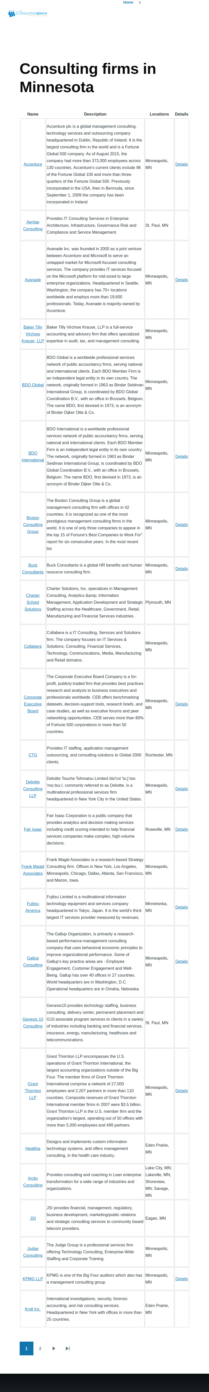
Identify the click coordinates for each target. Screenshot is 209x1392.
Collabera (33, 646)
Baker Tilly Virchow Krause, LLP (33, 334)
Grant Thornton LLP (33, 1091)
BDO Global (33, 385)
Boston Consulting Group (33, 525)
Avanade (33, 280)
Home (128, 2)
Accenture (33, 164)
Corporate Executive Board (33, 704)
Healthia (32, 1148)
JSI (33, 1218)
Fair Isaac (33, 829)
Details (182, 164)
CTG (33, 755)
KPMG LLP (33, 1279)
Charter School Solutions (32, 602)
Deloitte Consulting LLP (33, 789)
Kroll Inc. (33, 1309)
